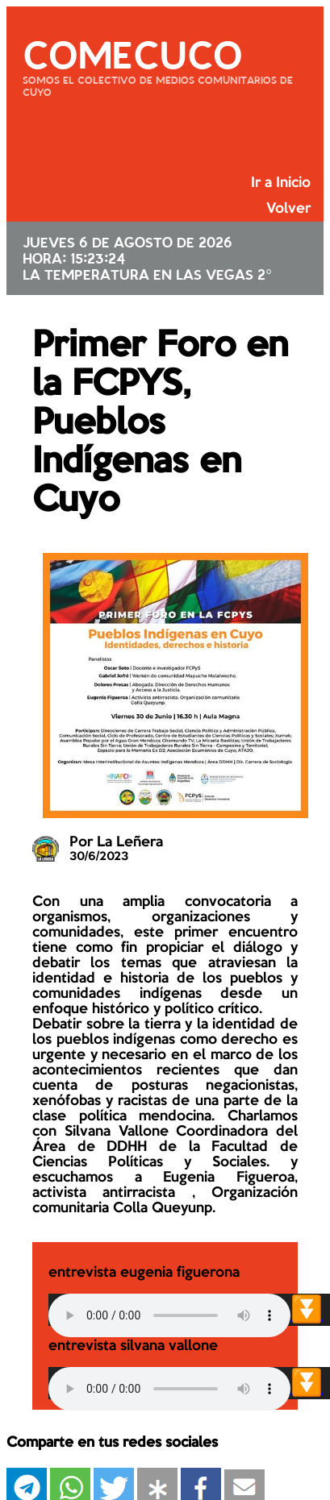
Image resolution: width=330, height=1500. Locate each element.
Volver (288, 208)
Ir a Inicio (281, 183)
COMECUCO (132, 52)
